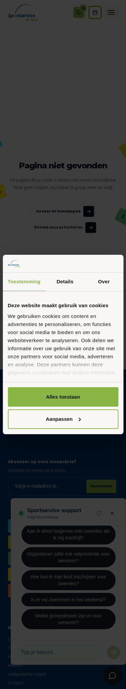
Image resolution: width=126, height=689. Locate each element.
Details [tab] (64, 281)
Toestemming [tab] (24, 281)
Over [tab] (104, 281)
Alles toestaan (63, 397)
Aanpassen (63, 419)
